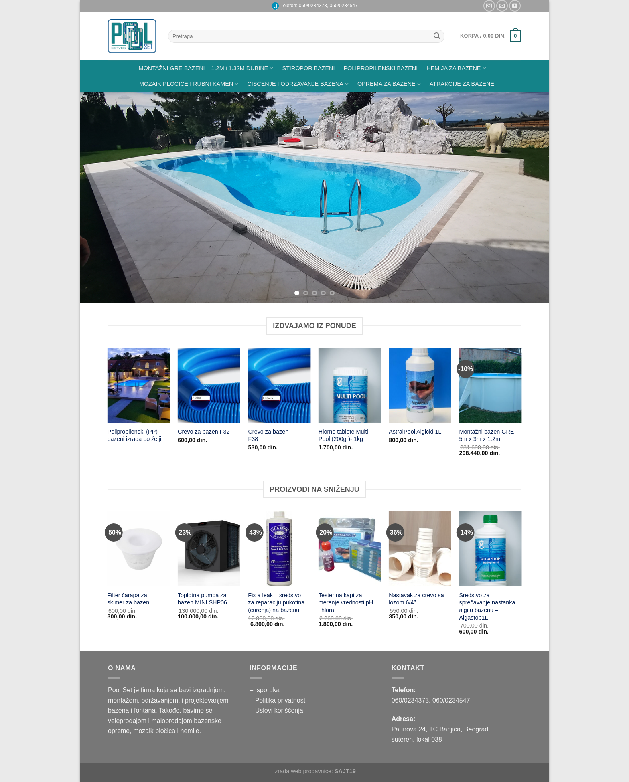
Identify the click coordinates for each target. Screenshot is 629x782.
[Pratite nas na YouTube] (515, 6)
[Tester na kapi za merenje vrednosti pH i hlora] (350, 548)
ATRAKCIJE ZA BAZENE (462, 84)
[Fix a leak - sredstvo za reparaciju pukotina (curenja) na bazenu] (279, 548)
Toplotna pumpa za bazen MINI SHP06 (202, 599)
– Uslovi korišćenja (276, 710)
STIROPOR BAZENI (308, 68)
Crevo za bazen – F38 (270, 435)
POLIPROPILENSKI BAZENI (381, 68)
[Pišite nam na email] (502, 6)
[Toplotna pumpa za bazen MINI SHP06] (209, 548)
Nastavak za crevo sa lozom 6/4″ (416, 599)
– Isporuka (265, 690)
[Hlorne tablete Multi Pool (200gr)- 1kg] (350, 385)
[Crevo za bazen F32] (209, 385)
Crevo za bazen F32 (204, 431)
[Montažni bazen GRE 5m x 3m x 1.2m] (490, 385)
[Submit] (437, 36)
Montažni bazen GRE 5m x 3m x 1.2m (486, 435)
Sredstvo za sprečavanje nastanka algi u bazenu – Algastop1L (487, 606)
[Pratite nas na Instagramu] (489, 6)
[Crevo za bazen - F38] (279, 385)
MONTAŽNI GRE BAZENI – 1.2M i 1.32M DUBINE (205, 68)
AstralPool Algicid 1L (415, 431)
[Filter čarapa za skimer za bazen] (139, 548)
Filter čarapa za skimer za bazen (129, 599)
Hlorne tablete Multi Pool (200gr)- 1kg (343, 435)
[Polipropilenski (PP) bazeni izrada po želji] (139, 385)
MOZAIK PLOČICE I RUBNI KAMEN (188, 84)
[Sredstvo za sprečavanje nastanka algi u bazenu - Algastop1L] (490, 548)
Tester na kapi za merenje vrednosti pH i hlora (346, 602)
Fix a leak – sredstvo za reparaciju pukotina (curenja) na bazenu (276, 602)
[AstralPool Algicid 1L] (420, 385)
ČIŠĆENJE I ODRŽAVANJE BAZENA (298, 84)
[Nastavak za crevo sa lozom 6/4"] (420, 548)
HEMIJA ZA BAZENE (456, 68)
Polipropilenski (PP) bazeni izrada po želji (134, 435)
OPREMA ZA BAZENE (389, 84)
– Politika (263, 700)
